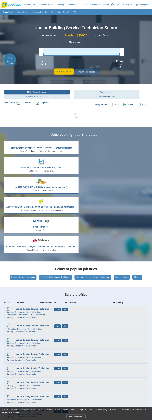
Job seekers (26, 97)
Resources (72, 5)
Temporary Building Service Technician (93, 197)
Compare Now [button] (62, 71)
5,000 (130, 99)
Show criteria (76, 42)
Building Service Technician (21, 197)
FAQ (73, 12)
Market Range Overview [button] (20, 91)
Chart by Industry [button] (57, 91)
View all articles (76, 393)
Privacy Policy (101, 410)
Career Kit (29, 5)
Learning (60, 5)
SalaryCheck (7, 12)
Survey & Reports (39, 12)
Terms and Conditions (120, 410)
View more (76, 341)
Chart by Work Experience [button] (94, 91)
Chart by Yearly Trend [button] (131, 91)
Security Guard (123, 197)
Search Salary (22, 12)
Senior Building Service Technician (54, 197)
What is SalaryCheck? (59, 12)
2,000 (144, 99)
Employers (45, 97)
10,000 (116, 99)
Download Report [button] (88, 71)
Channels (95, 5)
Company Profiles (46, 5)
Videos (84, 5)
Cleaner (139, 197)
